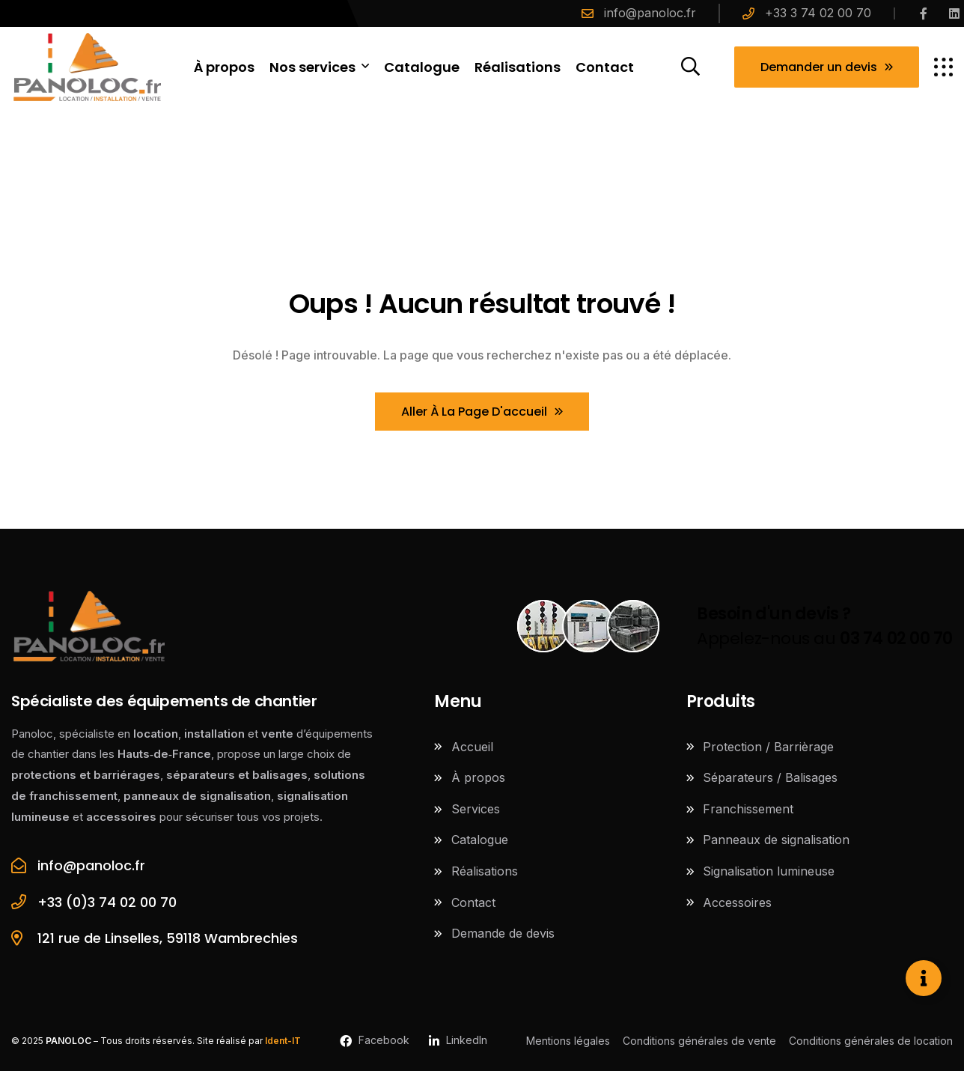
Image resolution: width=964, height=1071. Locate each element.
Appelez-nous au (825, 626)
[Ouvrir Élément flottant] (924, 978)
